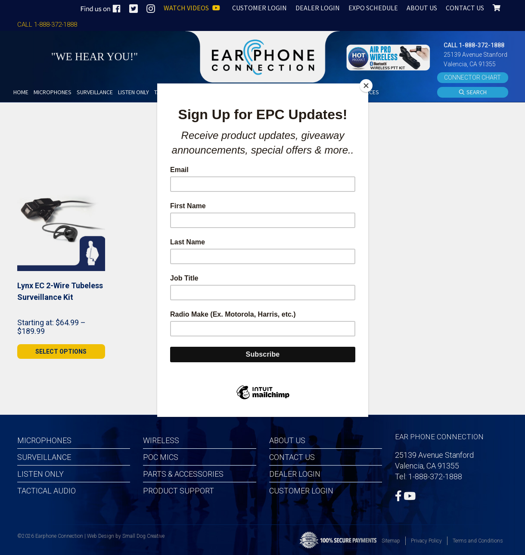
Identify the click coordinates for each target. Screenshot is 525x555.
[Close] (366, 85)
